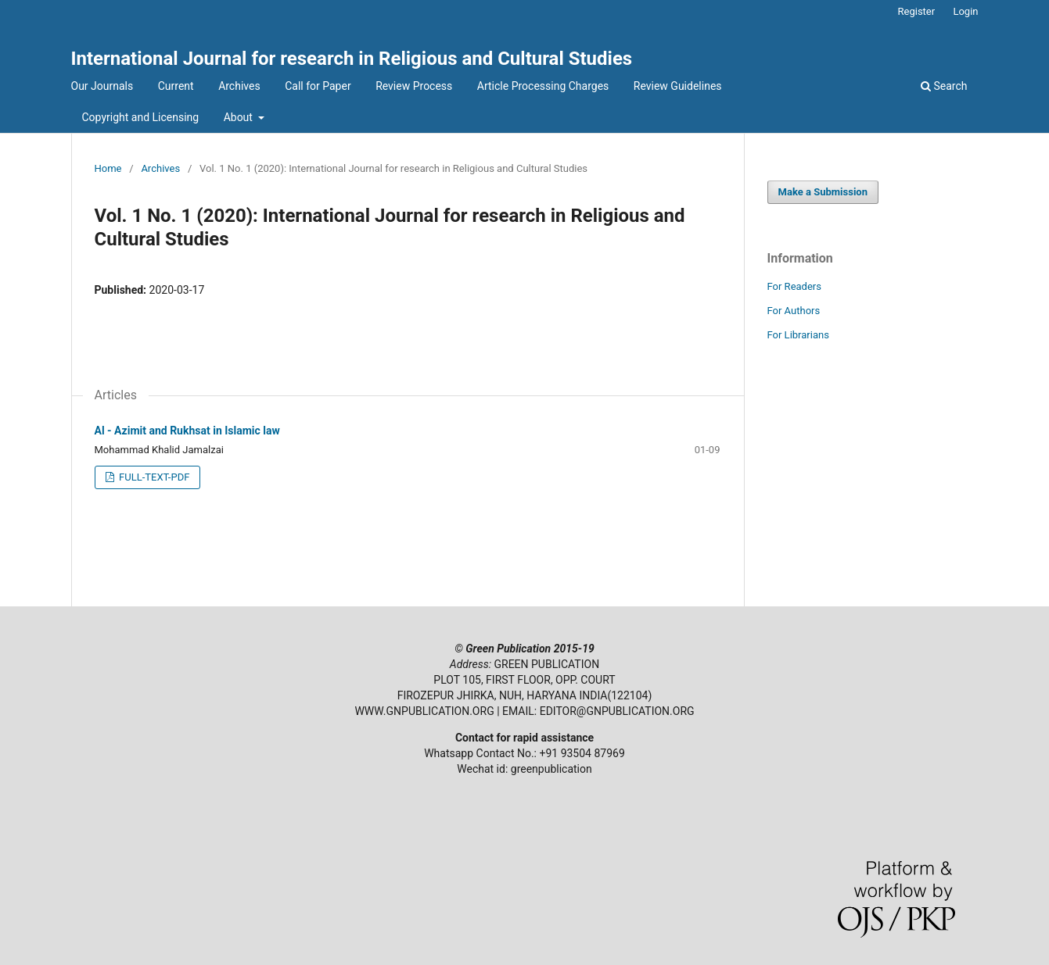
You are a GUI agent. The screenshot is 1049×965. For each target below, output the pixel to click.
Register (917, 11)
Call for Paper (317, 86)
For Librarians (798, 335)
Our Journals (102, 86)
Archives (239, 86)
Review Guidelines (678, 86)
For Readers (794, 286)
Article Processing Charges (543, 86)
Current (176, 86)
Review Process (413, 86)
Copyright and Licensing (140, 117)
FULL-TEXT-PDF (153, 477)
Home (108, 168)
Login (965, 11)
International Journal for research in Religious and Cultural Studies (352, 59)
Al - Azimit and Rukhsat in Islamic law (187, 430)
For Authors (794, 310)
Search (944, 86)
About (240, 117)
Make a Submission (823, 192)
